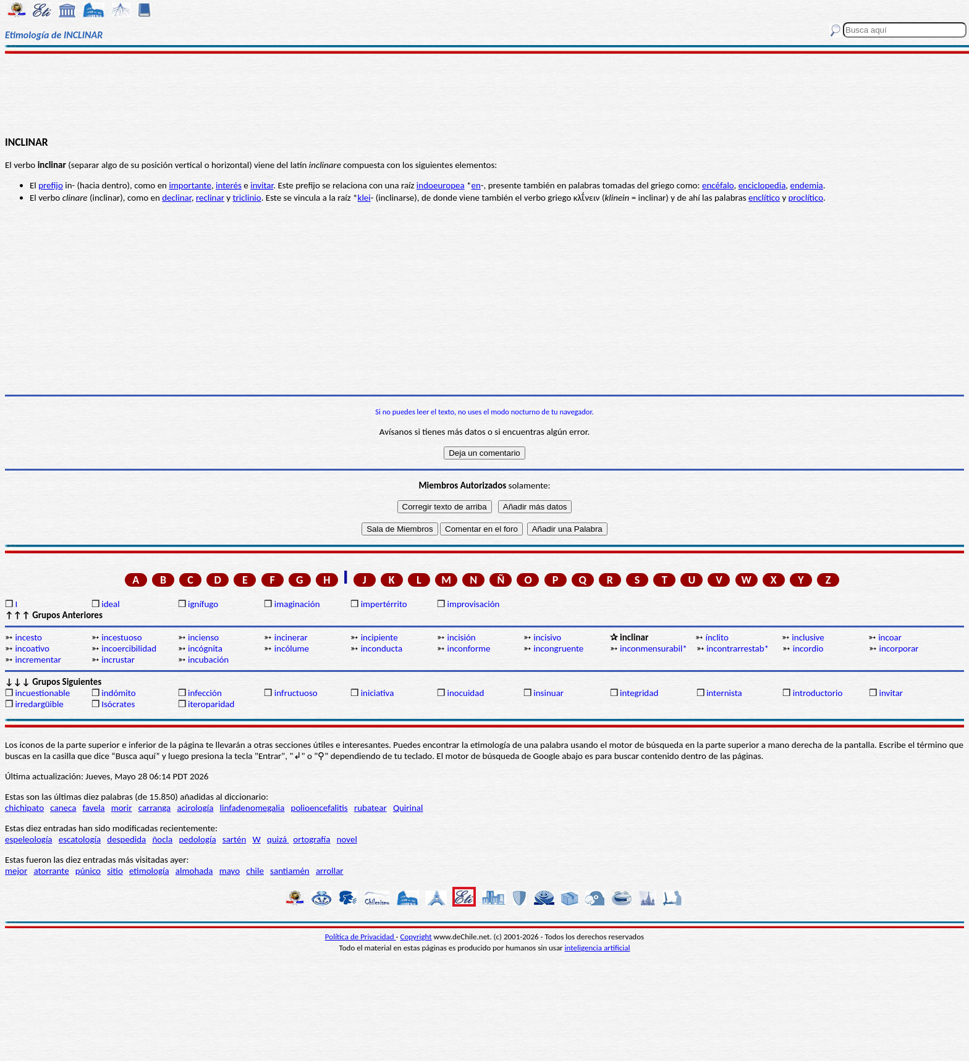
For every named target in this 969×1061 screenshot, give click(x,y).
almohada (194, 870)
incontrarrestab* (737, 648)
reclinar (210, 197)
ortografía (311, 839)
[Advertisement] (484, 94)
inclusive (808, 637)
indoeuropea (441, 185)
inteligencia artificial (597, 947)
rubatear (370, 807)
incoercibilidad (128, 648)
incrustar (118, 659)
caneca (63, 807)
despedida (126, 839)
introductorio (818, 692)
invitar (261, 185)
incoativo (32, 648)
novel (347, 839)
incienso (203, 637)
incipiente (379, 637)
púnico (88, 870)
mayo (229, 870)
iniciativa (377, 692)
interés (229, 185)
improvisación (473, 604)
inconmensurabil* (653, 648)
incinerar (291, 637)
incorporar (899, 648)
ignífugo (203, 604)
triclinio (247, 197)
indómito (118, 692)
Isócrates (118, 704)
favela (94, 807)
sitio (115, 870)
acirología (195, 807)
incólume (291, 648)
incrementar (38, 659)
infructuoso (296, 692)
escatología (80, 839)
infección (205, 692)
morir (121, 807)
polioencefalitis (319, 807)
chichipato (24, 807)
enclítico (764, 197)
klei (364, 197)
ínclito (717, 637)
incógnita (205, 648)
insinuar (548, 692)
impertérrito (384, 604)
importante (190, 185)
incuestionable (42, 692)
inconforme (468, 648)
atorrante (51, 870)
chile (255, 870)
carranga (154, 807)
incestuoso (121, 637)
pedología (197, 839)
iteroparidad (211, 704)
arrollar (330, 870)
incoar (890, 637)
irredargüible (39, 704)
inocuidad (465, 692)
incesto (28, 637)
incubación (208, 659)
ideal (110, 604)
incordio (808, 648)
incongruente (558, 648)
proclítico (806, 197)
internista (724, 692)
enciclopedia (762, 185)
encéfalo (718, 185)
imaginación (297, 604)
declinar (177, 197)
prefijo (50, 185)
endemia (806, 185)
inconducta (381, 648)
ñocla (162, 839)
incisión (461, 637)
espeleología (29, 839)
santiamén (290, 870)
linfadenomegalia (252, 807)
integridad (639, 692)
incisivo (547, 637)
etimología (149, 870)
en (476, 185)
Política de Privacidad (360, 936)
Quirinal (408, 807)
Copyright (416, 936)
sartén (234, 839)
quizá (278, 839)
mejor (16, 870)
